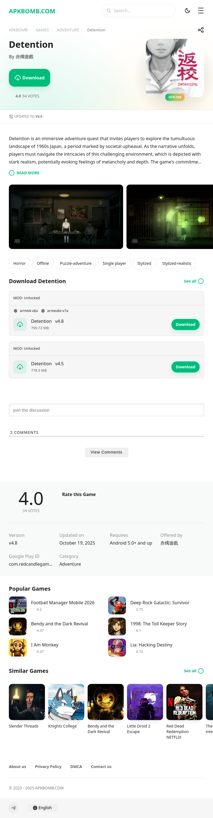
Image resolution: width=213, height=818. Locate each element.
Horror (19, 263)
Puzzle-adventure (76, 263)
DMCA (76, 766)
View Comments (107, 452)
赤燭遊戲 (169, 543)
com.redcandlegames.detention (31, 564)
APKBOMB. (32, 11)
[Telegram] (13, 808)
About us (17, 766)
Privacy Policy (48, 766)
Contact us (101, 766)
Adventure (70, 564)
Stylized (144, 263)
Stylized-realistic (176, 263)
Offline (43, 263)
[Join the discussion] (106, 410)
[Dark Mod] (187, 10)
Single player (114, 263)
